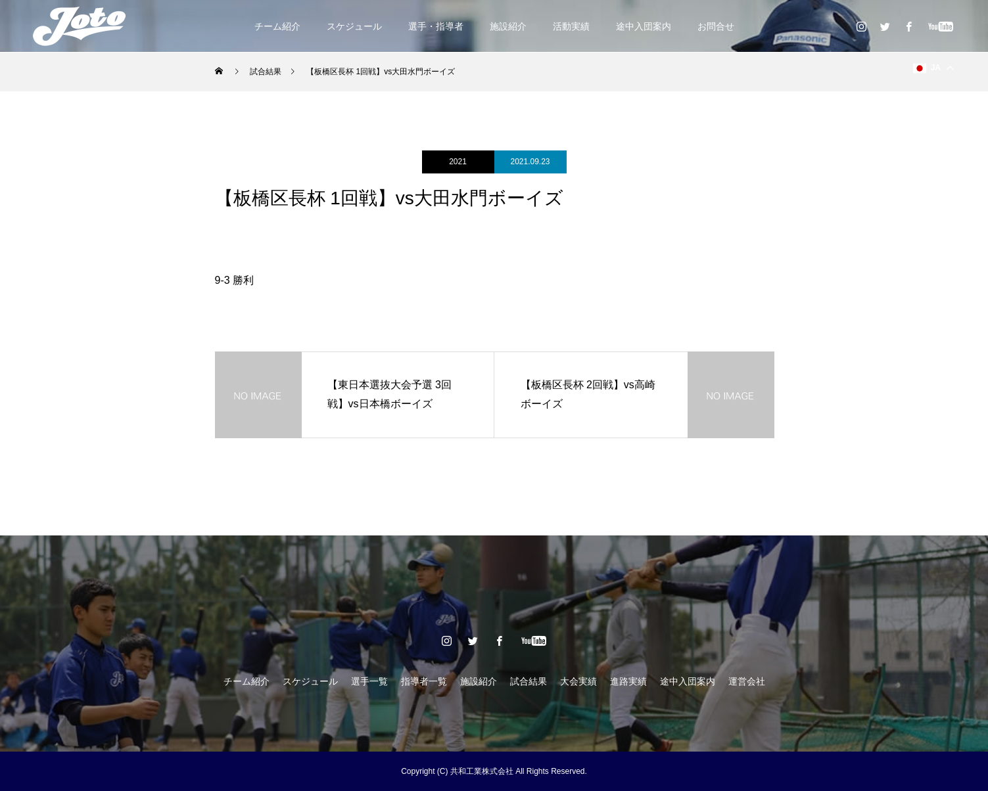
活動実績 (571, 26)
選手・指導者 (435, 26)
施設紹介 (508, 26)
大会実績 (578, 681)
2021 (458, 161)
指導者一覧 (424, 681)
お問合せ (715, 26)
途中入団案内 (643, 26)
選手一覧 (369, 681)
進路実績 (628, 681)
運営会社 (746, 681)
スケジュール (354, 26)
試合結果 (528, 681)
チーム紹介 (277, 26)
